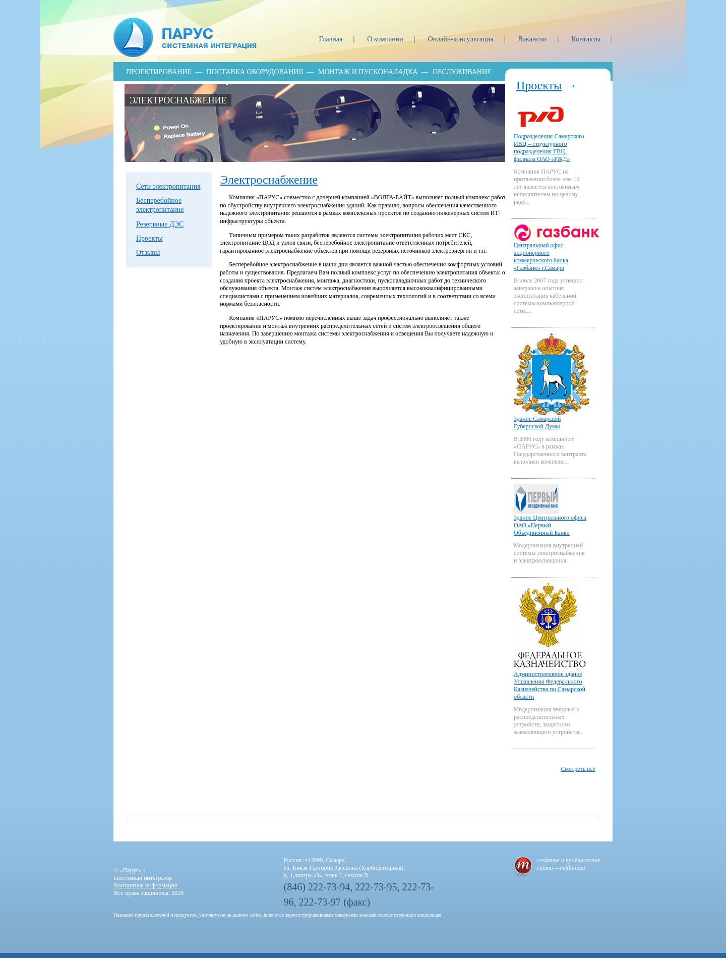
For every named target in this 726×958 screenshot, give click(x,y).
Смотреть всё (578, 768)
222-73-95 (376, 886)
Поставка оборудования (255, 72)
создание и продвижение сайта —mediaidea (568, 864)
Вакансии (533, 39)
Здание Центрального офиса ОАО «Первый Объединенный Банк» (550, 525)
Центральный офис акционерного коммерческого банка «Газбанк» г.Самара (541, 256)
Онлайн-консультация (462, 39)
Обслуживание (462, 72)
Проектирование (159, 72)
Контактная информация (145, 885)
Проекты (149, 238)
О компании (386, 39)
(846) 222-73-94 (317, 886)
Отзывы (148, 252)
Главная (331, 39)
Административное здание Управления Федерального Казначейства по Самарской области (549, 685)
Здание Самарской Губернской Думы (537, 422)
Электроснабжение (178, 100)
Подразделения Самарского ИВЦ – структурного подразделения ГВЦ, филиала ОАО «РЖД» (549, 147)
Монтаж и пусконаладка (368, 72)
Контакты (586, 39)
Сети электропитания (168, 186)
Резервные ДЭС (160, 224)
